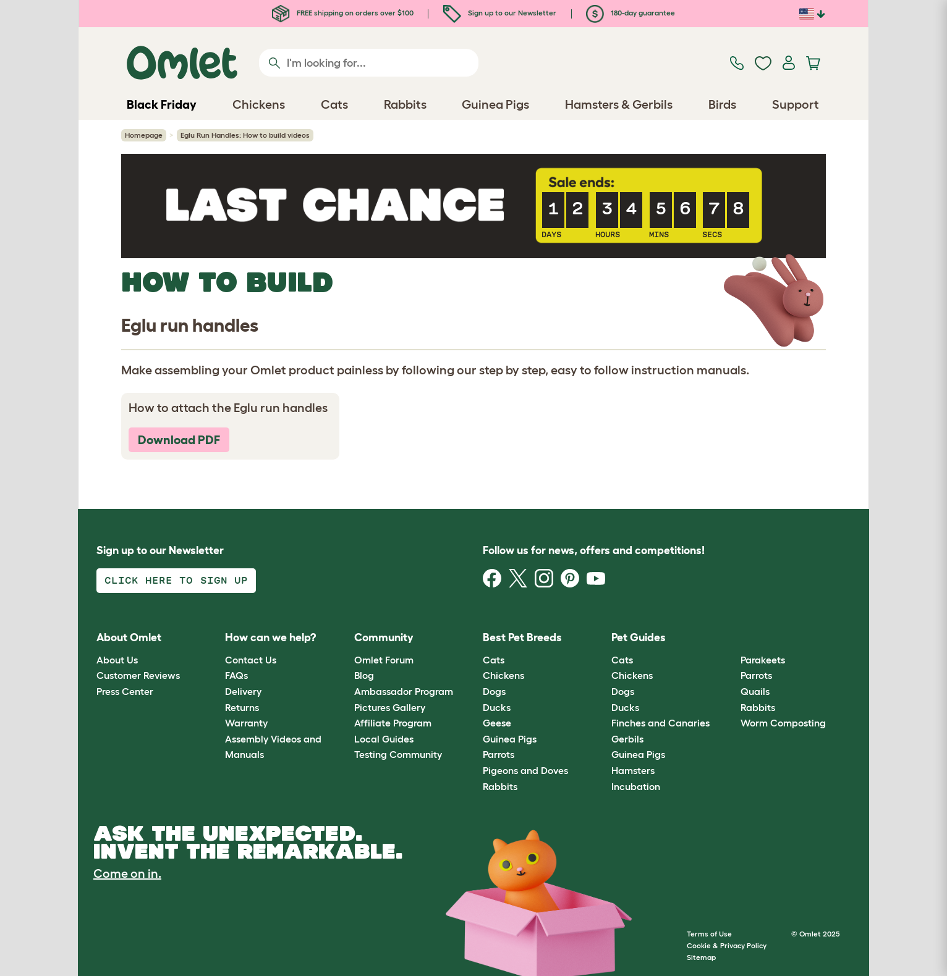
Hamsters (633, 770)
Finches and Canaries (660, 722)
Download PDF (179, 440)
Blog (364, 675)
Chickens (503, 675)
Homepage (144, 135)
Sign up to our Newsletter (499, 13)
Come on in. (127, 873)
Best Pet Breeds (522, 637)
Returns (242, 707)
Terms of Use (709, 934)
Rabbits (500, 786)
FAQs (236, 675)
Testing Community (398, 754)
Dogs (494, 691)
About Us (117, 659)
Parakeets (763, 659)
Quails (755, 691)
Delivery (243, 691)
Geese (497, 722)
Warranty (246, 722)
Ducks (497, 707)
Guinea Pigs (510, 738)
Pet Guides (638, 637)
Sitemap (701, 957)
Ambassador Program (403, 691)
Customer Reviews (138, 675)
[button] (731, 638)
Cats (493, 659)
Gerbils (627, 738)
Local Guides (384, 738)
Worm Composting (783, 722)
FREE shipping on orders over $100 (343, 13)
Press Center (124, 691)
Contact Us (250, 659)
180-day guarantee (630, 13)
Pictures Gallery (389, 707)
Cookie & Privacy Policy (727, 945)
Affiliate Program (392, 722)
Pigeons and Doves (525, 770)
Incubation (635, 786)
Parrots (498, 754)
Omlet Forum (384, 659)
